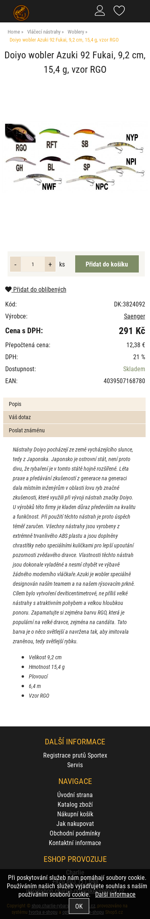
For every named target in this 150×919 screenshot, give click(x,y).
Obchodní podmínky (75, 833)
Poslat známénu (27, 430)
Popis (15, 404)
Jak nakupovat (75, 823)
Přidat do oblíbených (35, 289)
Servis (75, 764)
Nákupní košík (75, 814)
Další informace (115, 894)
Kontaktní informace (75, 842)
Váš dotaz (20, 417)
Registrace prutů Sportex (75, 755)
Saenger (134, 316)
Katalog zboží (75, 804)
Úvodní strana (75, 794)
